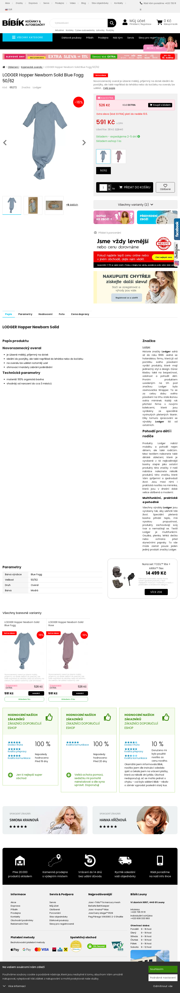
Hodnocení (54, 309)
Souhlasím (157, 969)
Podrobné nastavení (163, 977)
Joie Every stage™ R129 (100, 908)
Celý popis (109, 88)
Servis (46, 3)
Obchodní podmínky (22, 916)
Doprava (33, 3)
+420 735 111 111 (138, 907)
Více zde (156, 588)
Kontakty (118, 3)
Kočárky (70, 30)
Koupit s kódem (159, 105)
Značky (19, 3)
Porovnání (55, 908)
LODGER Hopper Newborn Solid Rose (66, 620)
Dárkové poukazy (72, 37)
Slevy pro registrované (151, 37)
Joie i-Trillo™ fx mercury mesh (104, 898)
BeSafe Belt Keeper (98, 901)
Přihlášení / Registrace (140, 24)
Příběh (90, 37)
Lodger (37, 87)
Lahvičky (100, 30)
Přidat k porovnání (107, 228)
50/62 (103, 166)
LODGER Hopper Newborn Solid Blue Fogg (22, 620)
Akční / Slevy (159, 48)
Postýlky (110, 30)
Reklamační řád (19, 919)
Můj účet (137, 21)
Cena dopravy (95, 309)
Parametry (30, 309)
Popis (10, 309)
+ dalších (72, 204)
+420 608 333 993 (140, 914)
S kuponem (12, 680)
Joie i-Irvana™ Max (98, 905)
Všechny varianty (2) (135, 200)
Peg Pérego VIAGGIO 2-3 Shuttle (105, 912)
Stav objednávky (100, 3)
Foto (73, 309)
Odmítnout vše (163, 986)
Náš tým (118, 37)
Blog (83, 3)
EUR (8, 9)
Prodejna (59, 3)
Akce (7, 3)
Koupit (36, 688)
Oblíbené (55, 905)
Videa (73, 3)
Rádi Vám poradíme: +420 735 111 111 (158, 6)
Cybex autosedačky (85, 30)
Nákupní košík (171, 24)
